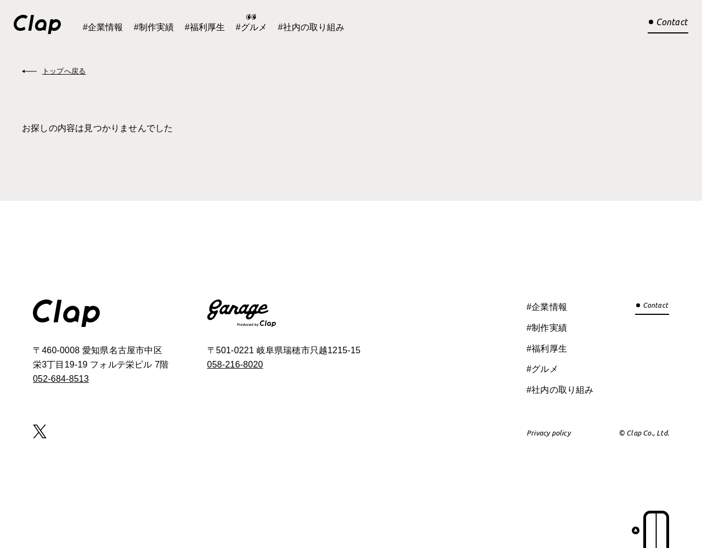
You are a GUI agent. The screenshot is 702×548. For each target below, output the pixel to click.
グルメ (254, 27)
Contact (671, 22)
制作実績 (156, 27)
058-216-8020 (235, 364)
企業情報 (105, 27)
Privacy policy (548, 433)
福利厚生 (207, 27)
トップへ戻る (64, 71)
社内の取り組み (313, 27)
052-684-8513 (61, 378)
